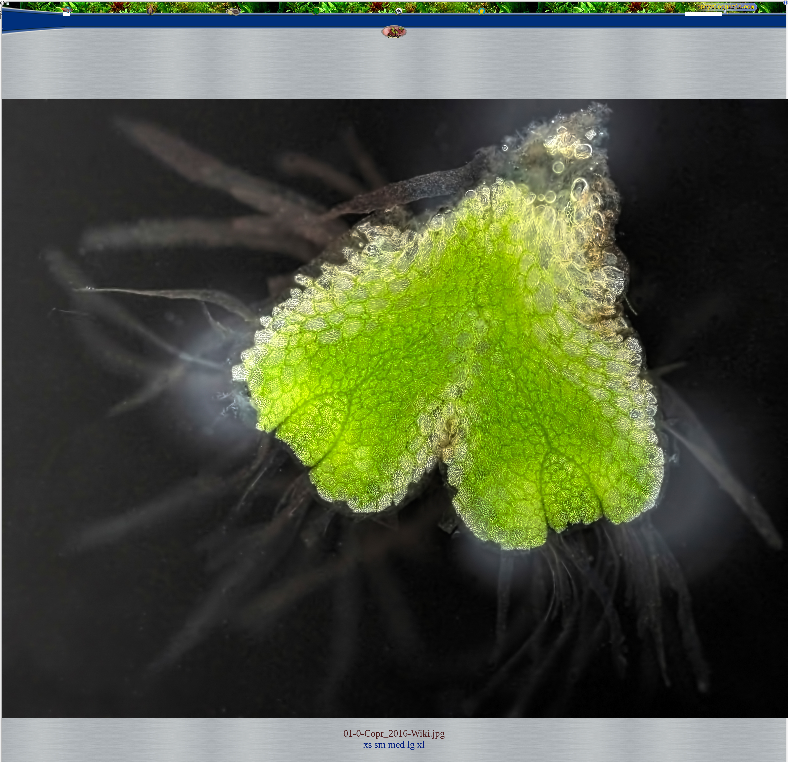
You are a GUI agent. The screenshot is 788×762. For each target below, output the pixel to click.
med (396, 744)
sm (380, 744)
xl (421, 744)
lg (411, 744)
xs (367, 744)
